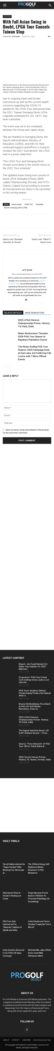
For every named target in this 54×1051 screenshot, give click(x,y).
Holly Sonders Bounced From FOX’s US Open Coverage (13, 953)
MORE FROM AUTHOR (34, 313)
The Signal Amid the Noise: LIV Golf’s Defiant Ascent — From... (34, 731)
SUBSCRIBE (26, 1040)
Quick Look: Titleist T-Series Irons (41, 240)
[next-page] (9, 366)
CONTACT (16, 1040)
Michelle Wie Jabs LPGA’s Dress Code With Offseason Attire (39, 953)
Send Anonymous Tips (42, 1040)
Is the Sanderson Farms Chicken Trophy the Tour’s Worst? (39, 924)
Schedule (39, 204)
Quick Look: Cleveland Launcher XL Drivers (13, 240)
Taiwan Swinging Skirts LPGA (15, 208)
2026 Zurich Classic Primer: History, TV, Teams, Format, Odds (35, 758)
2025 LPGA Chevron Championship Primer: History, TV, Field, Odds (34, 323)
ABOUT (6, 1040)
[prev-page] (4, 366)
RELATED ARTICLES (13, 313)
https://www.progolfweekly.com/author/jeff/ (27, 274)
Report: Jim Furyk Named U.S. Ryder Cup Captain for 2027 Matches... (33, 666)
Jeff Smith (15, 36)
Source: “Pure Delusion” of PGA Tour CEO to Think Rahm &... (34, 745)
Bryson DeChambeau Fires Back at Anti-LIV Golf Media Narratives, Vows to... (34, 706)
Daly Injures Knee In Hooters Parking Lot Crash (12, 896)
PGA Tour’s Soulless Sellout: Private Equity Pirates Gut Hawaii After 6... (35, 693)
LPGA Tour (28, 204)
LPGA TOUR (7, 16)
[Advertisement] (23, 497)
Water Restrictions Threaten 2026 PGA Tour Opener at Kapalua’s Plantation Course (33, 336)
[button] (4, 5)
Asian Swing (16, 204)
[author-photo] (27, 266)
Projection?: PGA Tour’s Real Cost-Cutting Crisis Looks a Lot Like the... (34, 680)
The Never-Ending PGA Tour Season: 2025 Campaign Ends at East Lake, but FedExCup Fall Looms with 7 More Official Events (34, 353)
